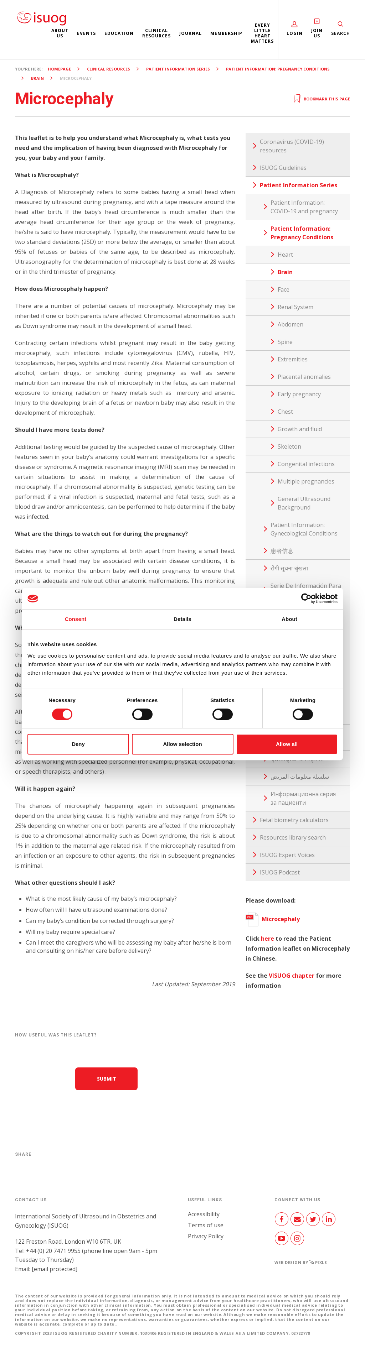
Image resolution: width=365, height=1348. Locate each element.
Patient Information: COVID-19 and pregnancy (304, 207)
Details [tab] (182, 619)
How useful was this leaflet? (56, 1035)
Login (295, 33)
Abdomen (290, 324)
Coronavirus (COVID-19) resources (292, 146)
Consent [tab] (76, 619)
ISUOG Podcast (280, 872)
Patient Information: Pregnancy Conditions (278, 69)
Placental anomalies (304, 377)
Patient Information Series (178, 69)
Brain (37, 78)
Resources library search (293, 837)
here (267, 938)
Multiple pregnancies (306, 481)
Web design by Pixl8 (300, 1262)
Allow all (287, 744)
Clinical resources (156, 33)
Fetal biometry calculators (294, 820)
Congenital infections (306, 464)
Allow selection (182, 744)
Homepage (59, 69)
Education (119, 33)
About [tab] (289, 619)
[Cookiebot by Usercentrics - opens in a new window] (306, 598)
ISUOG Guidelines (283, 168)
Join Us (317, 33)
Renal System (295, 307)
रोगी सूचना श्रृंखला (289, 568)
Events (86, 33)
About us (59, 33)
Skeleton (289, 446)
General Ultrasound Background (304, 503)
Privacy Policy (205, 1236)
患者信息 (282, 551)
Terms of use (205, 1225)
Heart (285, 254)
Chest (285, 412)
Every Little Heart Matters (262, 33)
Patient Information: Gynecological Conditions (304, 529)
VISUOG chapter (291, 975)
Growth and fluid (300, 429)
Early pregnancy (299, 394)
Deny (78, 744)
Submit (106, 1078)
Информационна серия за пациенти (303, 798)
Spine (285, 342)
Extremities (293, 359)
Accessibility (204, 1214)
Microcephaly (273, 919)
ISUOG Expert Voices (287, 855)
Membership (226, 33)
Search (340, 33)
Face (283, 289)
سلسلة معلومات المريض (300, 776)
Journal (190, 33)
